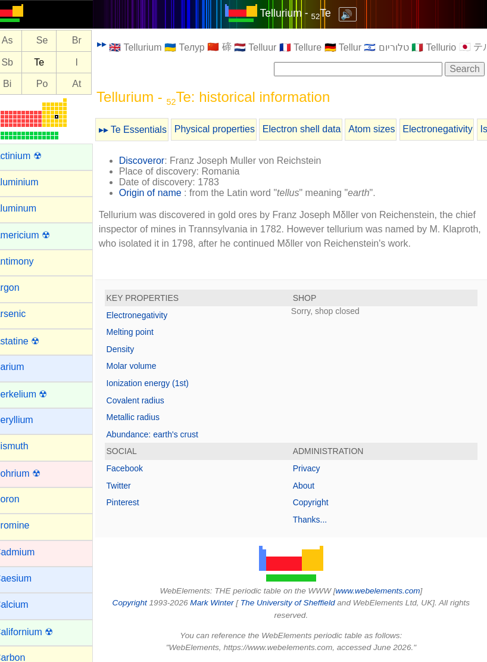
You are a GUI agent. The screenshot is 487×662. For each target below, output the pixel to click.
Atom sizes (386, 129)
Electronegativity (452, 129)
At (91, 84)
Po (57, 84)
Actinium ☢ (32, 156)
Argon (21, 287)
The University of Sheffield (296, 602)
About (311, 485)
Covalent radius (150, 400)
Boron (21, 499)
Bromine (26, 525)
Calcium (25, 604)
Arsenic (24, 314)
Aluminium (30, 182)
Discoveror (156, 161)
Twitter (133, 485)
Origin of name (164, 193)
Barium (23, 367)
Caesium (27, 578)
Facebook (139, 468)
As (21, 41)
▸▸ (116, 44)
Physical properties (229, 129)
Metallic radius (147, 417)
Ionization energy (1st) (162, 383)
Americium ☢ (36, 235)
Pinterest (137, 502)
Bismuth (25, 446)
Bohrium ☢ (31, 473)
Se (57, 41)
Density (135, 349)
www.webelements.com (385, 590)
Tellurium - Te (302, 13)
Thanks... (317, 519)
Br (91, 41)
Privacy (313, 468)
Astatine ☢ (31, 341)
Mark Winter (219, 602)
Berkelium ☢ (35, 394)
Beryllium (28, 420)
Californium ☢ (37, 632)
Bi (21, 84)
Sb (22, 62)
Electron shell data (316, 129)
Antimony (28, 261)
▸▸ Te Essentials (147, 130)
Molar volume (146, 366)
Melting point (144, 332)
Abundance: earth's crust (167, 434)
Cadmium (28, 552)
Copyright (318, 502)
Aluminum (29, 208)
